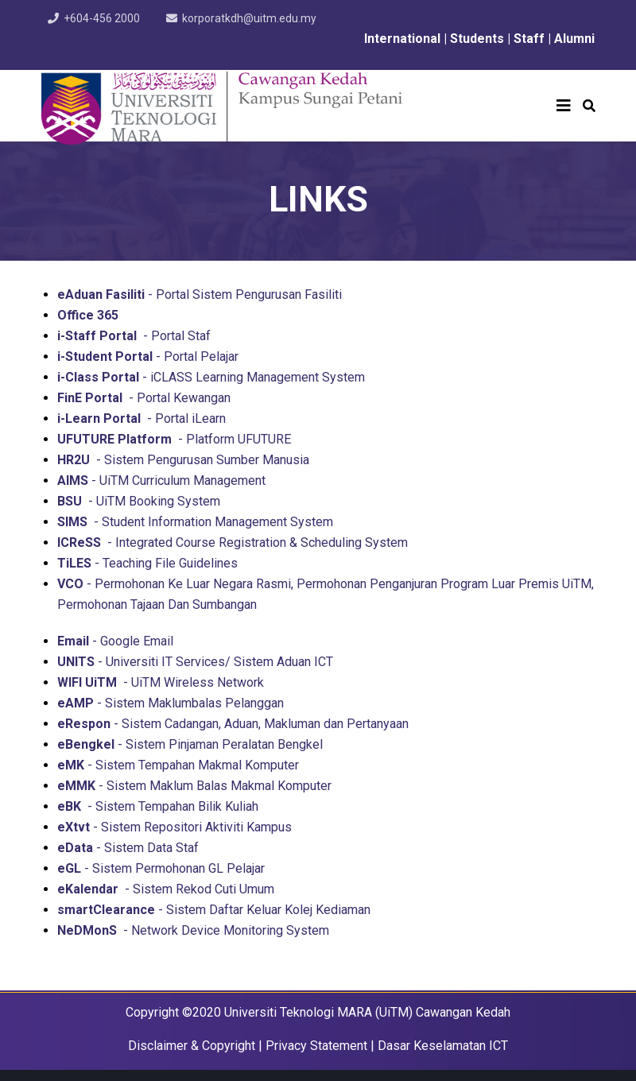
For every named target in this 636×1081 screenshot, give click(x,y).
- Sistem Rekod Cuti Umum (165, 889)
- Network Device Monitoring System (193, 930)
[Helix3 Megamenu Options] (563, 105)
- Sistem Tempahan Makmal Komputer (178, 765)
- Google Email (115, 641)
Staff (529, 38)
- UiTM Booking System (138, 501)
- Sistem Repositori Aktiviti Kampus (174, 827)
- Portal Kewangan (144, 397)
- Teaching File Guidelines (147, 563)
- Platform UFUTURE (174, 439)
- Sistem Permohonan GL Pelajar (161, 868)
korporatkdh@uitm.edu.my (249, 18)
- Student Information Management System (195, 521)
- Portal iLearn (141, 418)
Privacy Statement (316, 1045)
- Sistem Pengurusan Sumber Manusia (183, 459)
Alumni (574, 38)
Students (478, 38)
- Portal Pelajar (147, 356)
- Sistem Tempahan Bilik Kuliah (157, 806)
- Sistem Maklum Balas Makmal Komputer (194, 785)
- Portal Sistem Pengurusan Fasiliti (199, 294)
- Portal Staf (134, 335)
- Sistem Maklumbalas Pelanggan (170, 703)
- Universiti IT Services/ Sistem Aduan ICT (195, 661)
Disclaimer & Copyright (191, 1045)
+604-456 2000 (102, 18)
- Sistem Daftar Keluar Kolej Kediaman (213, 909)
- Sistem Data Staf (128, 847)
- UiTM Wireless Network (160, 682)
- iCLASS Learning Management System (211, 377)
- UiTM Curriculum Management (161, 480)
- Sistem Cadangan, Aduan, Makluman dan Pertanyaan (233, 723)
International (401, 38)
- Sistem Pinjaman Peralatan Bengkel (190, 744)
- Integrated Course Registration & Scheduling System (232, 542)
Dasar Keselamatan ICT (443, 1045)
